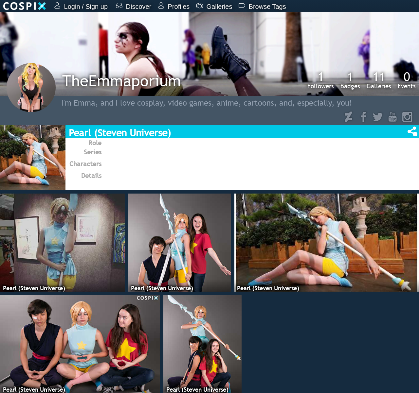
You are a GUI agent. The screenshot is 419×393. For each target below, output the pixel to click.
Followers (320, 80)
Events (407, 80)
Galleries (379, 80)
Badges (350, 80)
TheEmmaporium (121, 81)
